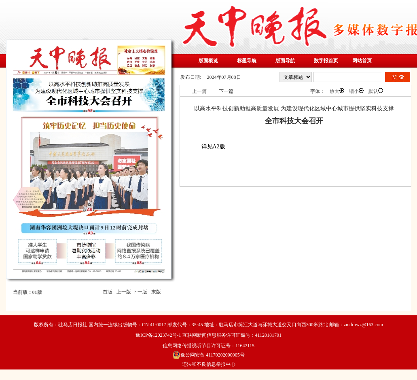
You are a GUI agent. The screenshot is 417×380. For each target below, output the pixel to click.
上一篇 (199, 91)
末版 (156, 292)
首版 (107, 292)
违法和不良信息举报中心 (208, 364)
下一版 (140, 292)
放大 (337, 91)
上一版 (123, 292)
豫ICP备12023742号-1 (158, 335)
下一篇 (226, 91)
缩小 (356, 91)
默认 (375, 91)
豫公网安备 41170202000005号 (208, 355)
